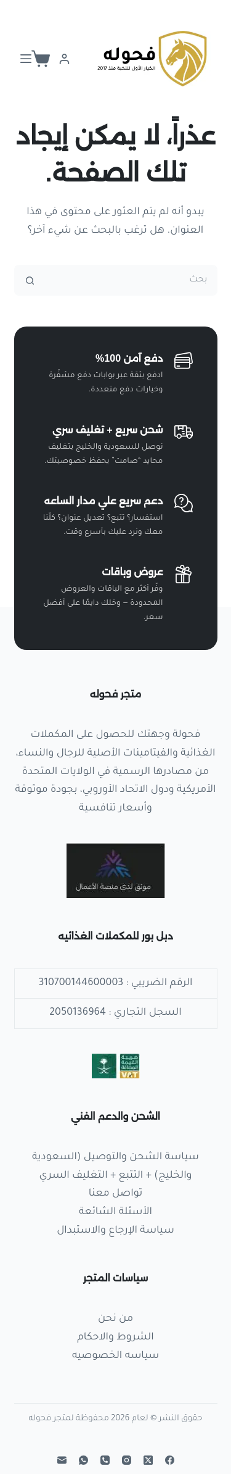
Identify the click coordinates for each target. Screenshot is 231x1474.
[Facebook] (169, 1460)
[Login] (64, 59)
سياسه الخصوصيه (115, 1356)
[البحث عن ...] (131, 280)
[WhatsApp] (83, 1460)
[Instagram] (126, 1460)
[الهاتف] (105, 1460)
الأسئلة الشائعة (115, 1212)
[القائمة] (25, 58)
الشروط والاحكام (115, 1337)
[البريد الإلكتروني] (62, 1460)
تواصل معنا (115, 1193)
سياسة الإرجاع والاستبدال (115, 1230)
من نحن (115, 1319)
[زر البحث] (29, 280)
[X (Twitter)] (148, 1460)
